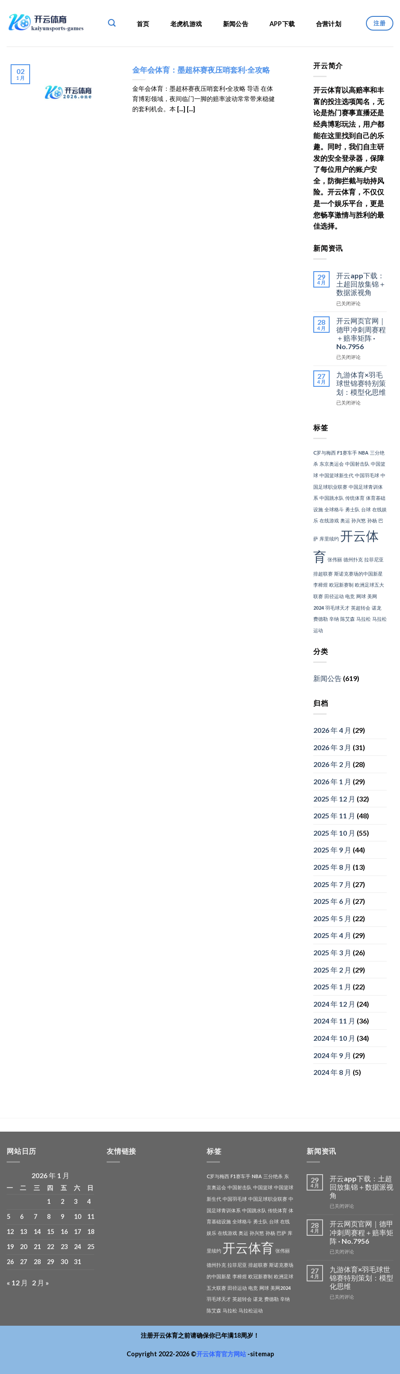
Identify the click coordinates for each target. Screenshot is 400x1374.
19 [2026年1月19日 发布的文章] (10, 1246)
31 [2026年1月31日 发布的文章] (77, 1261)
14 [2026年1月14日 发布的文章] (37, 1231)
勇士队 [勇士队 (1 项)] (352, 509)
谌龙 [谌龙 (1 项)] (376, 608)
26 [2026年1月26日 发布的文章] (10, 1261)
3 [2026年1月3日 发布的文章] (75, 1201)
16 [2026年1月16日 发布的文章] (64, 1231)
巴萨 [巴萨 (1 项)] (281, 1233)
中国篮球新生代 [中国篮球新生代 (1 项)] (336, 475)
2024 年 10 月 (334, 1038)
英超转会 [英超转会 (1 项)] (360, 608)
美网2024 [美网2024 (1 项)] (280, 1288)
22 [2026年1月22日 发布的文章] (50, 1246)
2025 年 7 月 (332, 884)
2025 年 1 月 (332, 986)
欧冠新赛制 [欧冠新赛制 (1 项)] (341, 585)
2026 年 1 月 (332, 781)
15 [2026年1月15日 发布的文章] (50, 1231)
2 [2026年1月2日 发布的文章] (62, 1201)
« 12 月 (17, 1282)
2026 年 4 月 (332, 730)
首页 (143, 23)
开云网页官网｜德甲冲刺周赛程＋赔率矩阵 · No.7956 (361, 333)
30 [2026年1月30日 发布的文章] (64, 1261)
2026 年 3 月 (332, 747)
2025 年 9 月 (332, 849)
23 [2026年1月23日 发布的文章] (64, 1246)
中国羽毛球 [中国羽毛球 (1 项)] (367, 475)
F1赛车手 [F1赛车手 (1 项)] (347, 452)
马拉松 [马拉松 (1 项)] (363, 619)
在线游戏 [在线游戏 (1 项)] (329, 520)
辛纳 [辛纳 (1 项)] (334, 619)
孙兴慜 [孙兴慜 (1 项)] (358, 520)
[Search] (111, 23)
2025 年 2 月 (332, 969)
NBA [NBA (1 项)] (363, 452)
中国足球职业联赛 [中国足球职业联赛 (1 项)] (267, 1199)
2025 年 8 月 (332, 867)
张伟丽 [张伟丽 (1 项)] (334, 559)
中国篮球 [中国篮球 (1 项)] (263, 1187)
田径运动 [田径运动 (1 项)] (334, 596)
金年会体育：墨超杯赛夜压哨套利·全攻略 (201, 70)
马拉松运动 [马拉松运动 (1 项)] (250, 1310)
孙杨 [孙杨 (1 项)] (372, 520)
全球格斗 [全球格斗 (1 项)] (334, 509)
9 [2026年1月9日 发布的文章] (62, 1216)
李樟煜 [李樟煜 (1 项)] (320, 585)
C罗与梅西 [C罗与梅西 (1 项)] (324, 452)
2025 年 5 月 (332, 918)
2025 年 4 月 (332, 935)
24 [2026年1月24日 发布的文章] (77, 1246)
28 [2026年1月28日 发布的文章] (37, 1261)
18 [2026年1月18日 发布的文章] (90, 1231)
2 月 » (40, 1282)
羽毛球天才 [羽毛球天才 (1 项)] (337, 608)
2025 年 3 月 (332, 952)
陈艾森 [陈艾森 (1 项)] (347, 619)
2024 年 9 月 (332, 1055)
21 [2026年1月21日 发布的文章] (37, 1246)
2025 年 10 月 (334, 833)
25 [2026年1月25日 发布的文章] (90, 1246)
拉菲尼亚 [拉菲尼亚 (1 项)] (374, 559)
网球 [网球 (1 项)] (361, 596)
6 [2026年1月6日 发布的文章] (21, 1216)
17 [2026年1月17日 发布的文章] (77, 1231)
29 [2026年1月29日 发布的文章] (50, 1261)
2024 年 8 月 (332, 1072)
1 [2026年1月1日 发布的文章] (48, 1201)
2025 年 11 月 (334, 815)
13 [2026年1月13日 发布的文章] (23, 1231)
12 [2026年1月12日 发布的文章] (10, 1231)
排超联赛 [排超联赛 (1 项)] (323, 573)
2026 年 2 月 (332, 764)
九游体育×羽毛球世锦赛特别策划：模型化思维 (361, 383)
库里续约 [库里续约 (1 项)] (329, 538)
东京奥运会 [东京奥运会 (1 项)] (331, 464)
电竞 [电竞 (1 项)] (350, 596)
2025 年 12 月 (334, 798)
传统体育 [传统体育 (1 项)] (355, 498)
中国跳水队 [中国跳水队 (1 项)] (331, 498)
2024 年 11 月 (334, 1020)
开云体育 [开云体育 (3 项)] (248, 1247)
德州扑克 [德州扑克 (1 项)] (353, 559)
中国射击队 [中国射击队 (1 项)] (357, 464)
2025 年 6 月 (332, 901)
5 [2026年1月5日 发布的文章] (8, 1216)
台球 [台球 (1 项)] (366, 509)
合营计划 (328, 23)
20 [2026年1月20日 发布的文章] (23, 1246)
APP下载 (282, 23)
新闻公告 (235, 23)
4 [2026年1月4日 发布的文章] (89, 1201)
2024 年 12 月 (334, 1004)
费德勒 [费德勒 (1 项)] (320, 619)
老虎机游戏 (186, 23)
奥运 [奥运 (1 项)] (345, 520)
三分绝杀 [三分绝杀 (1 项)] (273, 1176)
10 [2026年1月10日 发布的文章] (77, 1216)
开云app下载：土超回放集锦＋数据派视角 (361, 283)
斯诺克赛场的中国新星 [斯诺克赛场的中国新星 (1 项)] (358, 573)
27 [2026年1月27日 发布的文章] (23, 1261)
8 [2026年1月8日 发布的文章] (48, 1216)
